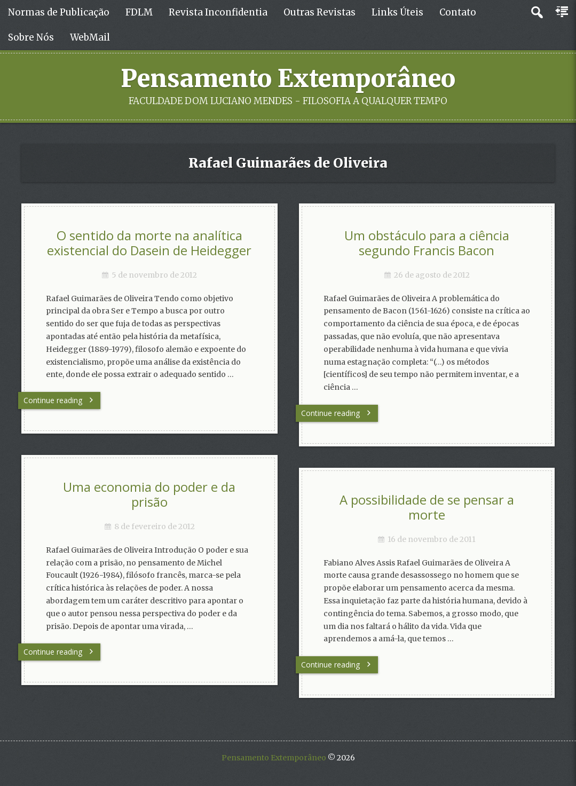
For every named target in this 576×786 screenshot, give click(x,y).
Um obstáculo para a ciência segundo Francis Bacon (426, 243)
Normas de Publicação (58, 12)
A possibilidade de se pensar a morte (427, 507)
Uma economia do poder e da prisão (149, 494)
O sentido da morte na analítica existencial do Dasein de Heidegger (149, 243)
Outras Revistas (319, 12)
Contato (457, 12)
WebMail (90, 37)
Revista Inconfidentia (218, 12)
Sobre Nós (31, 37)
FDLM (139, 12)
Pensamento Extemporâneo (288, 78)
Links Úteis (397, 12)
